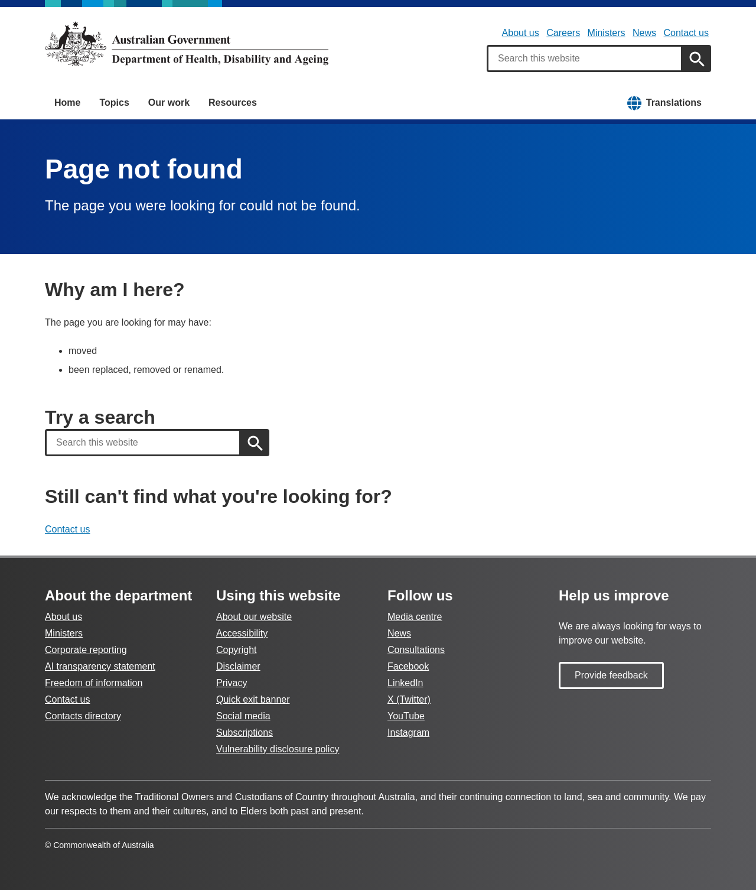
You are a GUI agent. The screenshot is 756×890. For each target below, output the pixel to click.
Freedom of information (93, 683)
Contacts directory (83, 716)
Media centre (414, 617)
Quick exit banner (253, 699)
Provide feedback (611, 675)
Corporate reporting (86, 650)
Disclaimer (238, 666)
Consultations (416, 650)
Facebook (408, 666)
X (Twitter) (409, 699)
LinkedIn (405, 683)
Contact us (686, 33)
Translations (674, 103)
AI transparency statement (100, 666)
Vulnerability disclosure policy (277, 749)
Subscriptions (244, 732)
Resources (232, 103)
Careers (563, 33)
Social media (243, 716)
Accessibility (242, 633)
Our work (169, 103)
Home (67, 103)
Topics (114, 103)
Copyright (236, 650)
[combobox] (585, 58)
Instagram (408, 732)
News (644, 33)
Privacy (231, 683)
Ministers (606, 33)
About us (520, 33)
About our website (254, 617)
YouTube (406, 716)
